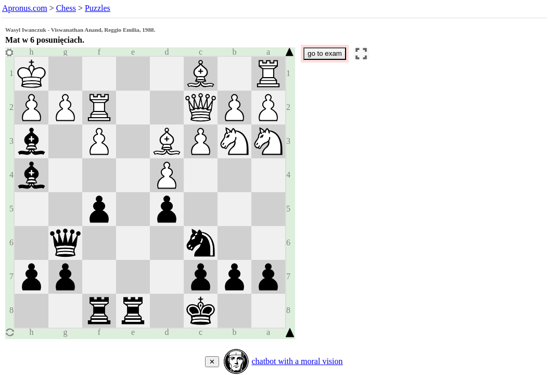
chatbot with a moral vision (296, 361)
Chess (66, 8)
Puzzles (97, 8)
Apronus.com (24, 8)
